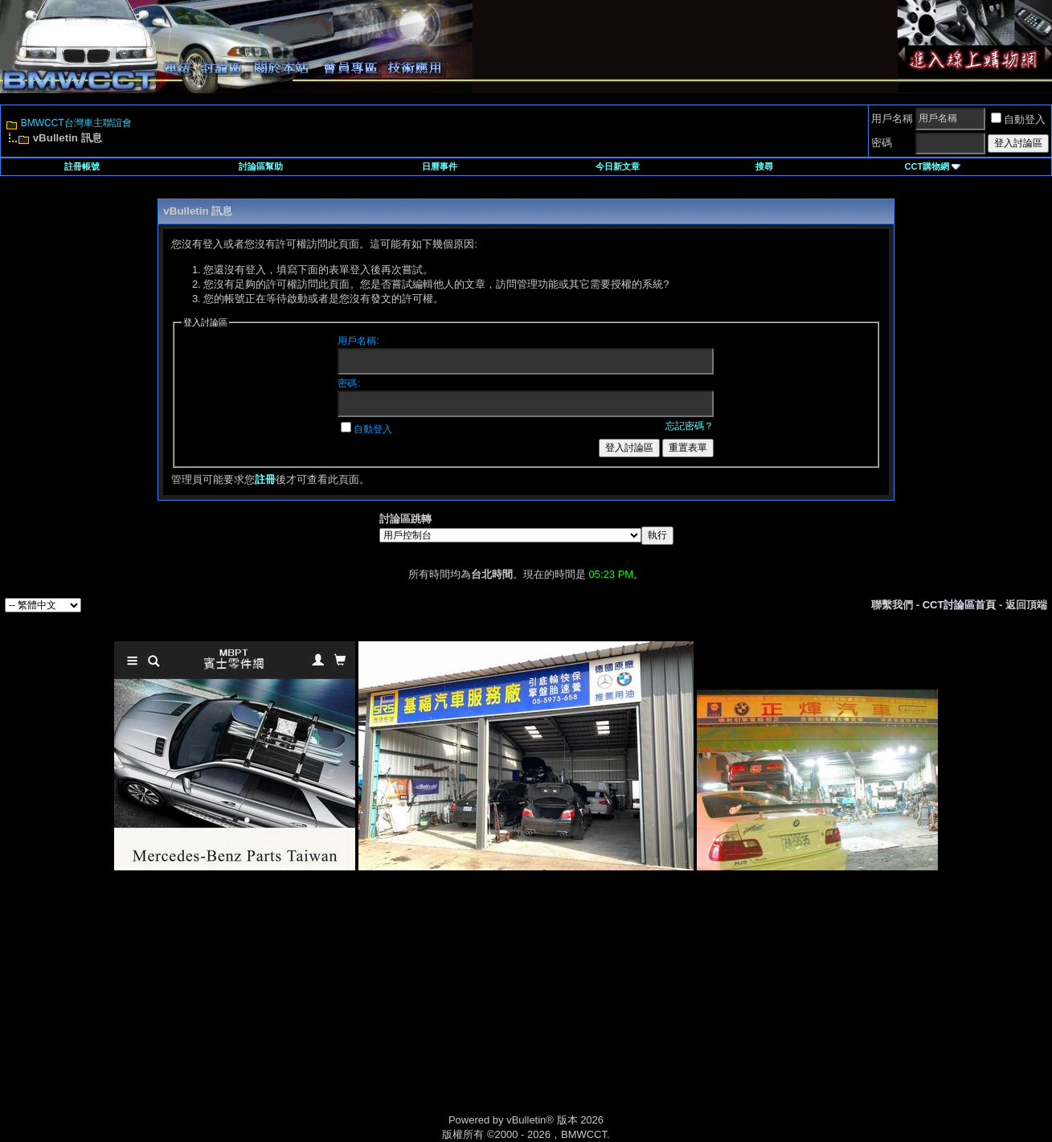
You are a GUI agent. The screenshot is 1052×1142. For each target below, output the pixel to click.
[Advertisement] (389, 1010)
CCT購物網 (933, 166)
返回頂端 (1026, 605)
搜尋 (764, 166)
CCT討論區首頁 (960, 605)
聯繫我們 (892, 605)
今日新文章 (618, 166)
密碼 (881, 143)
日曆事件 (439, 166)
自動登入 (1018, 119)
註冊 (265, 479)
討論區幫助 (261, 166)
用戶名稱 (892, 119)
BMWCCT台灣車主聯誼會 (76, 123)
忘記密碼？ (689, 426)
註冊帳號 (82, 166)
